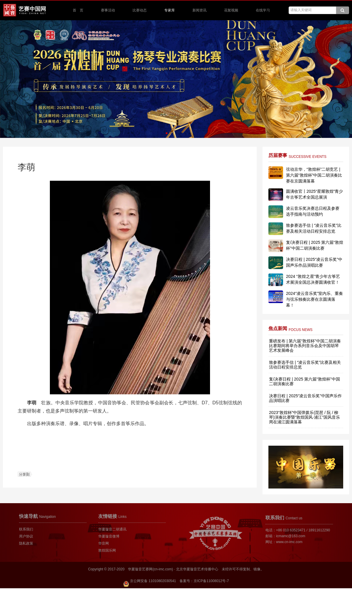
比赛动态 (140, 10)
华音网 (103, 543)
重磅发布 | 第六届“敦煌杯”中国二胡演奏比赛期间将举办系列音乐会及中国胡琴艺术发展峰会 (305, 346)
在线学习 (263, 10)
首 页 (78, 10)
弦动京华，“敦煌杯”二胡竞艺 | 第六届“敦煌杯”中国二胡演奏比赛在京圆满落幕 (314, 175)
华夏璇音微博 (108, 536)
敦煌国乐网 (107, 550)
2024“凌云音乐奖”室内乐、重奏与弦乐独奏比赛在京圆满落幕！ (314, 299)
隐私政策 (26, 543)
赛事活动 (108, 10)
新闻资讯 (199, 10)
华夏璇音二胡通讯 (112, 529)
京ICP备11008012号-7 (211, 581)
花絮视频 (231, 10)
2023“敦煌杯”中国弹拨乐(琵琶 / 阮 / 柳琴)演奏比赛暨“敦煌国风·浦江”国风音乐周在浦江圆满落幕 (304, 417)
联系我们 (26, 529)
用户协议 (26, 536)
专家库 (169, 10)
